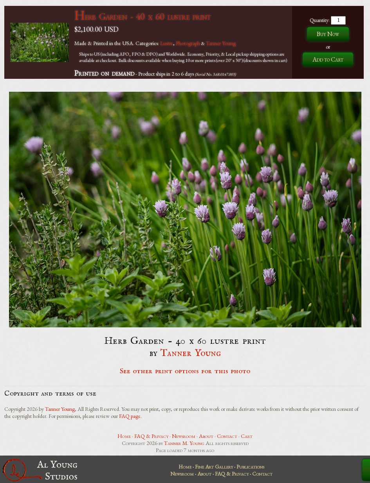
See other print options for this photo (185, 371)
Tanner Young (221, 43)
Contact (227, 435)
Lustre (166, 43)
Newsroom (183, 435)
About (206, 435)
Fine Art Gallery (214, 466)
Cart (247, 435)
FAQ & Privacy (151, 435)
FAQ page (130, 415)
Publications (250, 466)
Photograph (188, 43)
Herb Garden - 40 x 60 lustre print (142, 16)
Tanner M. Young (184, 443)
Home (124, 435)
